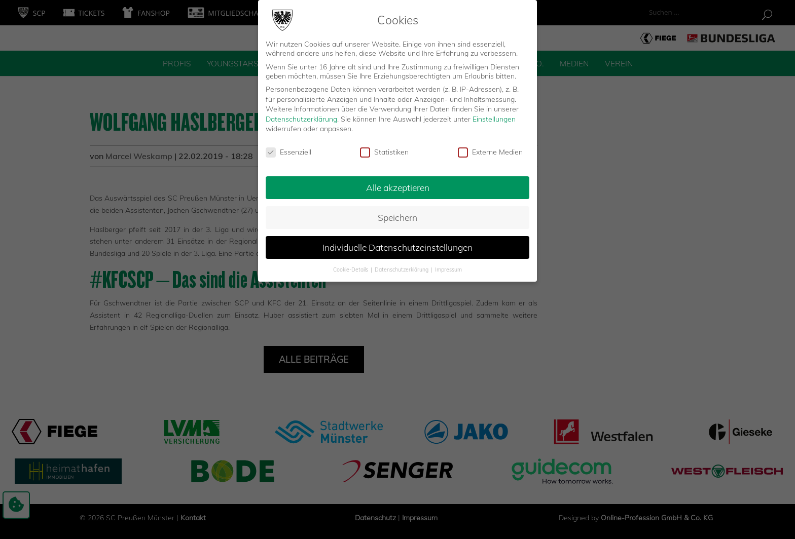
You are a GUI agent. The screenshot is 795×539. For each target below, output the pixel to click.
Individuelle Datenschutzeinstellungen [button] (397, 244)
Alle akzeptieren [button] (397, 184)
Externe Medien (490, 150)
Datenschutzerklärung (301, 116)
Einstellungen (494, 116)
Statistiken (384, 150)
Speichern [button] (397, 214)
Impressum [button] (448, 267)
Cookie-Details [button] (351, 267)
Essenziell (288, 150)
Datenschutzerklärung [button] (402, 267)
